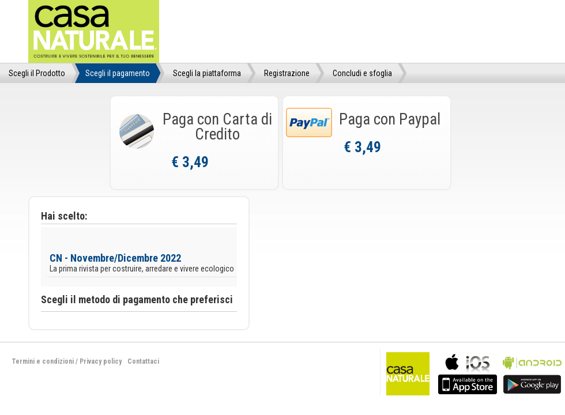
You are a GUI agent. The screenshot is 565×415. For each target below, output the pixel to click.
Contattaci (143, 361)
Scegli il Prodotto (37, 73)
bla (467, 372)
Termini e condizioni (43, 361)
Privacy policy (101, 361)
